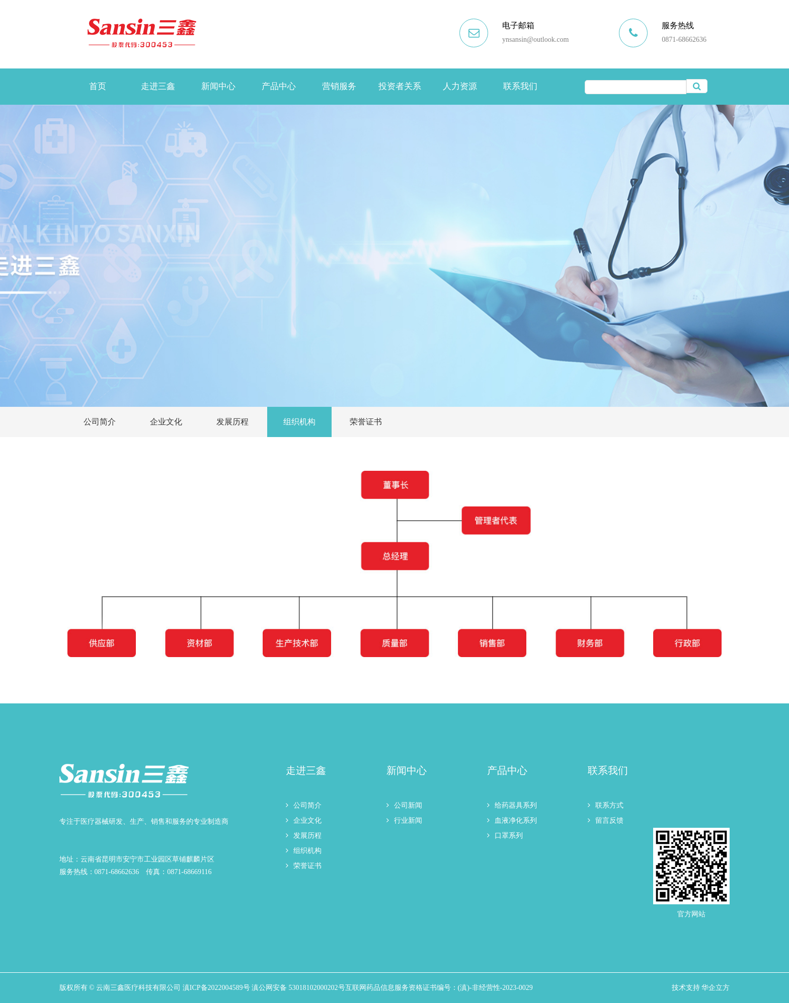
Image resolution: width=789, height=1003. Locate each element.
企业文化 (166, 421)
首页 (97, 86)
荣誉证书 (366, 421)
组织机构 (299, 421)
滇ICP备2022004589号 (216, 987)
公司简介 (100, 421)
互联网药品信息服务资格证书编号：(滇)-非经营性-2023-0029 (439, 987)
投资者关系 (399, 86)
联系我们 (520, 86)
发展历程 (232, 421)
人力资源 (460, 86)
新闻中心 (218, 86)
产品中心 (279, 86)
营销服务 (339, 86)
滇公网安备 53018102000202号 (298, 987)
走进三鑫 (158, 86)
